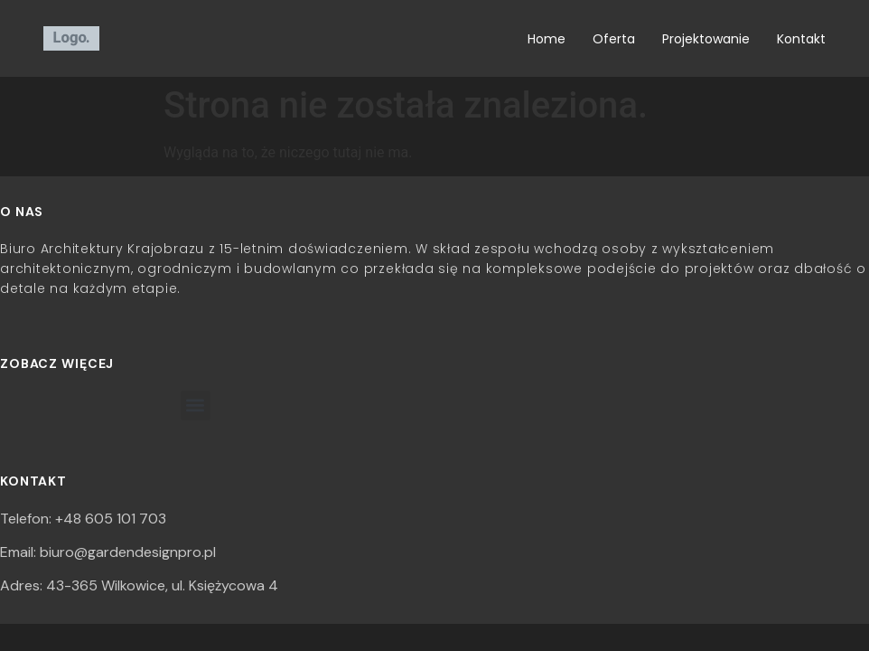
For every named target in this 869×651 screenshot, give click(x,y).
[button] (195, 405)
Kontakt (801, 39)
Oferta (614, 39)
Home (546, 39)
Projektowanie (706, 39)
